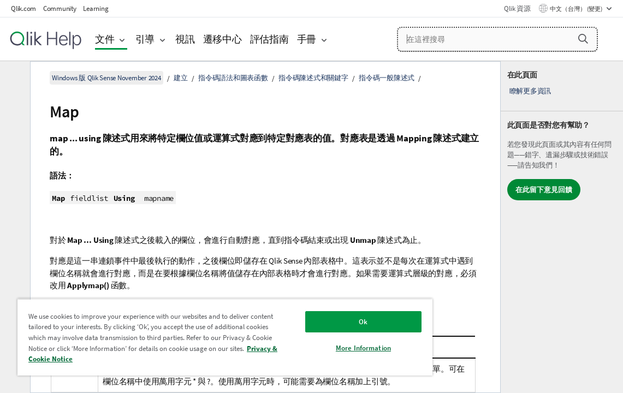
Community (59, 8)
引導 (145, 39)
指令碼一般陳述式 (386, 77)
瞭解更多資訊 (530, 91)
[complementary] (562, 227)
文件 (105, 39)
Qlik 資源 (517, 8)
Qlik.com (23, 8)
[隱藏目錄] (13, 78)
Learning (95, 8)
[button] (583, 38)
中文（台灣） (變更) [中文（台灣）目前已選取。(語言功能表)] (576, 9)
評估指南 (269, 39)
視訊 (185, 39)
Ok (317, 321)
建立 (181, 77)
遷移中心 (222, 39)
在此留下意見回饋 (543, 189)
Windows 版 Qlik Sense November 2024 (106, 77)
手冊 (307, 39)
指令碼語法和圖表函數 (233, 77)
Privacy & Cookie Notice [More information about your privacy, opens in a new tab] (185, 359)
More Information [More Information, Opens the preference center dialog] (318, 348)
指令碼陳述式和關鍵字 (313, 77)
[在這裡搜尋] (497, 39)
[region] (198, 337)
